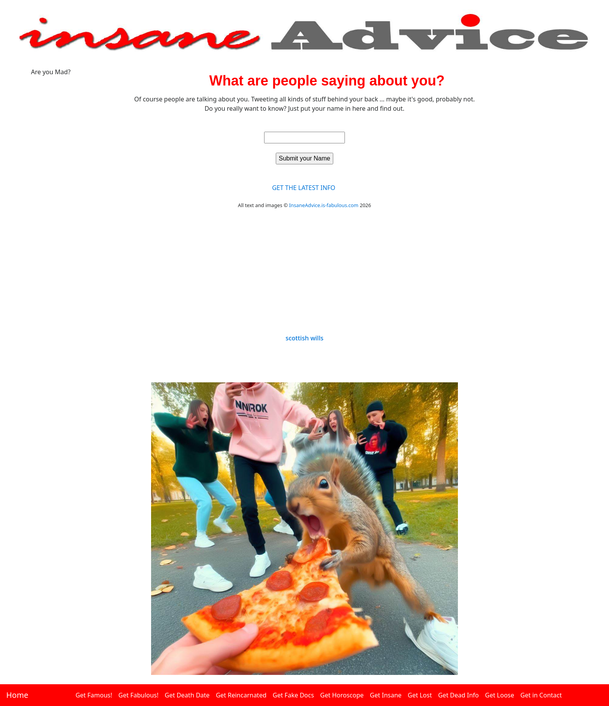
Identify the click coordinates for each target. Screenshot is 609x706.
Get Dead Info (458, 695)
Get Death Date (187, 695)
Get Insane (385, 695)
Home (17, 695)
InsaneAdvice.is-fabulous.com (323, 205)
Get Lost (420, 695)
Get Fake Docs (293, 695)
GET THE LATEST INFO (303, 187)
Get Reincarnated (241, 695)
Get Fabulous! (138, 695)
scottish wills (304, 338)
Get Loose (499, 695)
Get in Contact (541, 695)
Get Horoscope (342, 695)
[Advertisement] (304, 276)
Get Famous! (93, 695)
